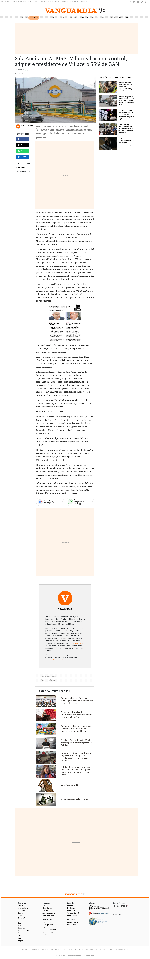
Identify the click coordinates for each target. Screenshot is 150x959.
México (54, 18)
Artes (73, 660)
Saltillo (44, 18)
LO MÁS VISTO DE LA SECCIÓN (115, 78)
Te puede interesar (48, 680)
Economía (112, 18)
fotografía (74, 643)
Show (81, 18)
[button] (16, 18)
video (82, 643)
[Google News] (50, 502)
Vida (121, 18)
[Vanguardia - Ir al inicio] (75, 10)
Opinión (72, 18)
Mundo (63, 18)
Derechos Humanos (53, 660)
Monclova (21, 168)
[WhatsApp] (80, 502)
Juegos (24, 18)
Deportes (90, 18)
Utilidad (101, 18)
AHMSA (19, 176)
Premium (130, 18)
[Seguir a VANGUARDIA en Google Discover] (21, 69)
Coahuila (34, 18)
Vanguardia (28, 125)
